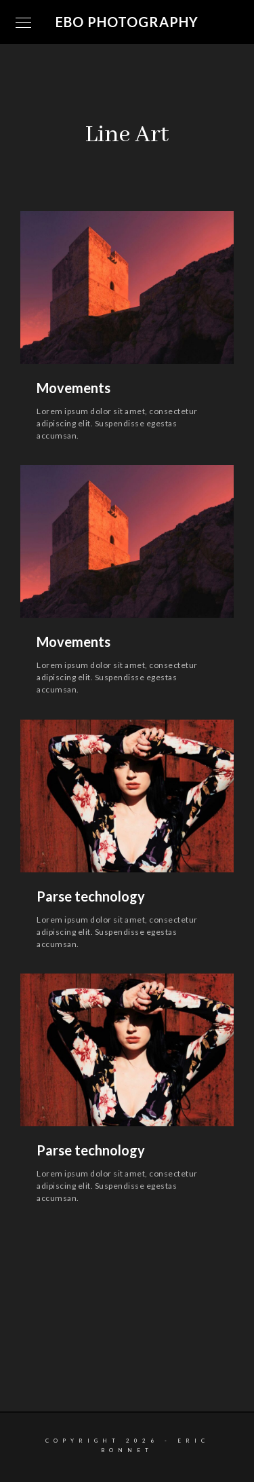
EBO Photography (127, 22)
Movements (73, 387)
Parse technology (91, 896)
